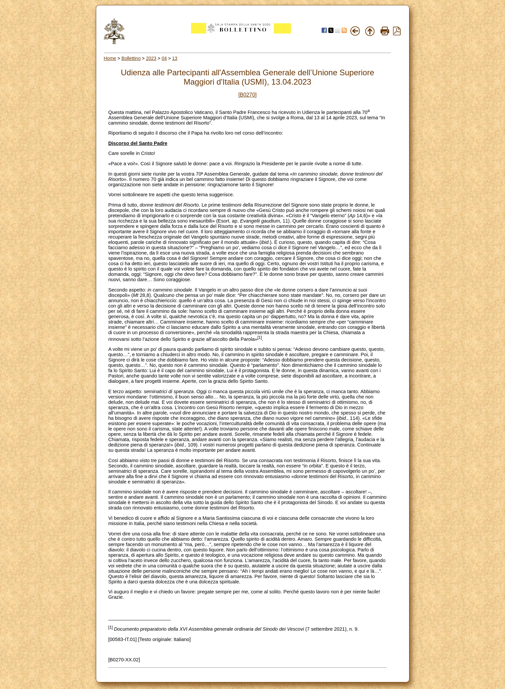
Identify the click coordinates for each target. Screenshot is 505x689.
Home (110, 58)
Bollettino (131, 58)
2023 (151, 58)
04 (164, 58)
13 (174, 58)
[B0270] (247, 95)
